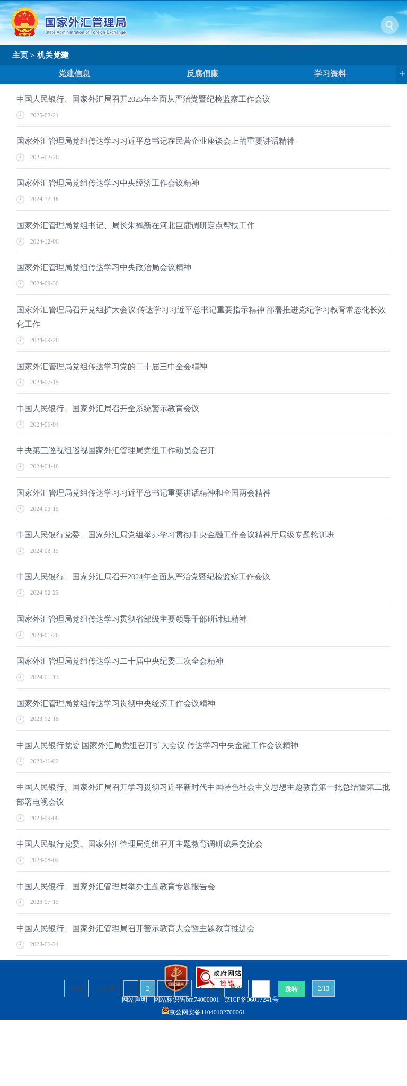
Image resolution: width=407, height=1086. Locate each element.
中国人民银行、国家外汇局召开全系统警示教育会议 (107, 408)
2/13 (323, 988)
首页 (76, 988)
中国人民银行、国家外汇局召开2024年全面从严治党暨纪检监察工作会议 (143, 576)
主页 (20, 54)
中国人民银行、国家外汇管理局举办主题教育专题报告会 (115, 886)
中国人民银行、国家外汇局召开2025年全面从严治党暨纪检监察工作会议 (143, 99)
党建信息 (74, 73)
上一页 (106, 988)
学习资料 (330, 73)
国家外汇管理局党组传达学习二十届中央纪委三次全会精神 (119, 661)
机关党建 (53, 54)
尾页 (236, 988)
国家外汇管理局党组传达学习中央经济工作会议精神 (107, 183)
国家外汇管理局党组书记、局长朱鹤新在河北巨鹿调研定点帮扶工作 (135, 225)
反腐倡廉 (202, 73)
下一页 (206, 988)
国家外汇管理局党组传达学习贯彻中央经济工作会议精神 (115, 703)
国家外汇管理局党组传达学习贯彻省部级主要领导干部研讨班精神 (131, 619)
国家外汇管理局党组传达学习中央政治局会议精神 (103, 267)
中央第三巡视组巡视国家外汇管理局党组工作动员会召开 (115, 450)
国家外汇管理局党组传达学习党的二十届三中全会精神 (111, 366)
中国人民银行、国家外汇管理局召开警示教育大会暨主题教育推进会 (135, 928)
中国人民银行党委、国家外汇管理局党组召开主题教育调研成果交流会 (139, 844)
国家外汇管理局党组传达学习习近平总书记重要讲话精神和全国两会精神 (143, 493)
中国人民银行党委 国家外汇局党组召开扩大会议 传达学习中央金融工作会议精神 (157, 745)
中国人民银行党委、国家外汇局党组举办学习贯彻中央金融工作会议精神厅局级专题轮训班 (175, 535)
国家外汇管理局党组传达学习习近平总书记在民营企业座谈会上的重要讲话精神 (155, 141)
